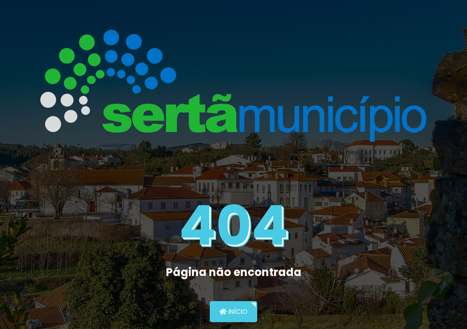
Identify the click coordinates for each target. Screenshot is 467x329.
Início (233, 311)
